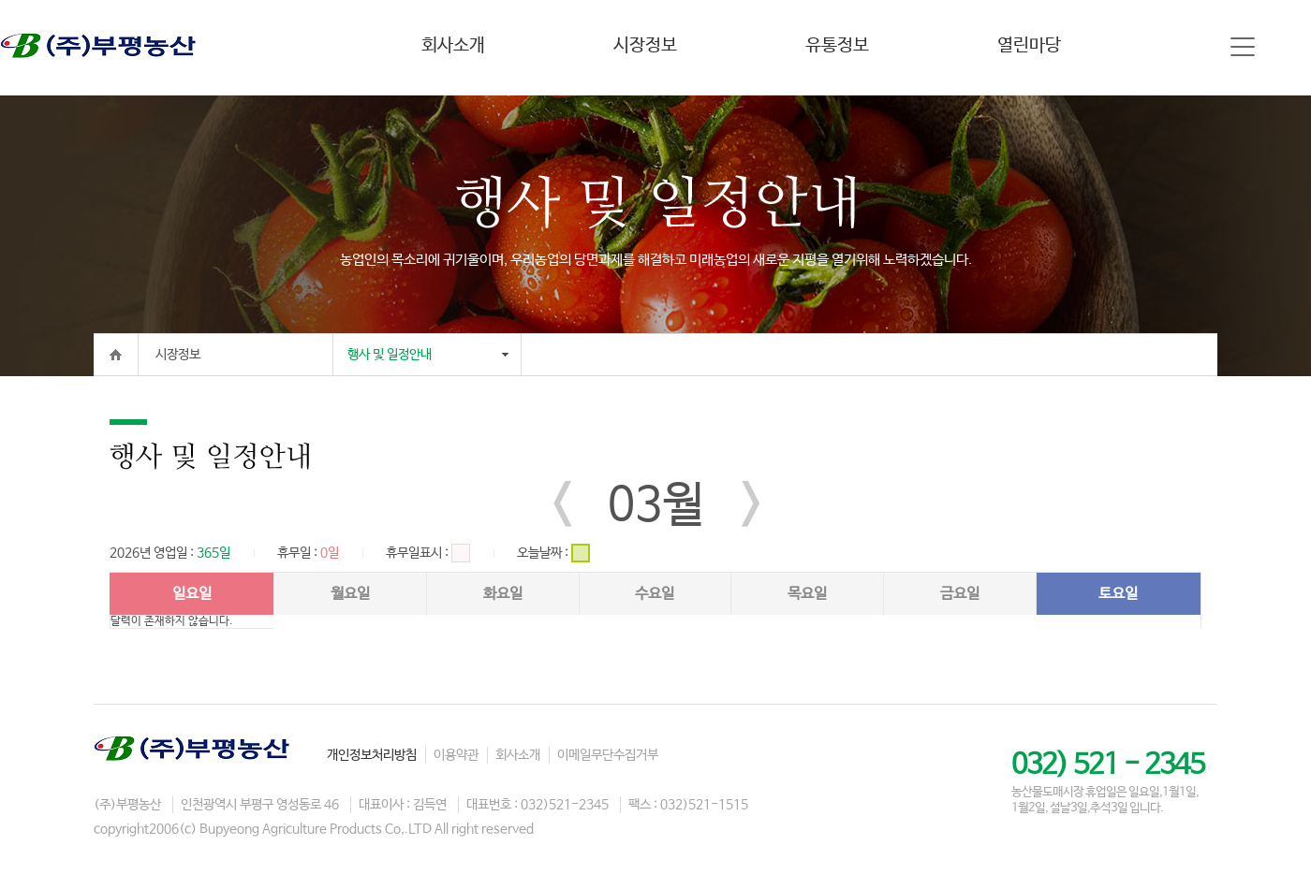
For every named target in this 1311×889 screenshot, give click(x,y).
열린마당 (1029, 46)
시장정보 (645, 46)
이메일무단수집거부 (607, 755)
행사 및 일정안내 (389, 354)
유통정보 (837, 46)
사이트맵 (1242, 46)
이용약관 (456, 755)
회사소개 (453, 46)
